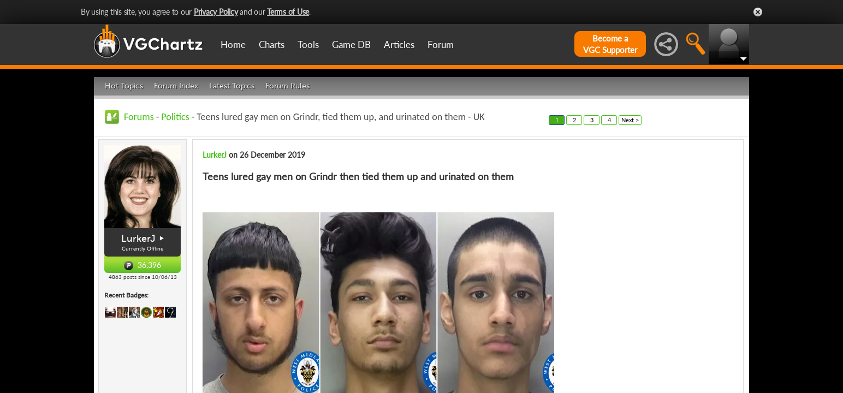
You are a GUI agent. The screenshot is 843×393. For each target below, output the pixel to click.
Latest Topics (231, 86)
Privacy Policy (216, 11)
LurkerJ (138, 238)
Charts (271, 44)
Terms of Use (288, 11)
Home (233, 44)
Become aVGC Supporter (610, 44)
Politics (175, 117)
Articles (399, 44)
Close (757, 12)
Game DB (351, 44)
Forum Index (176, 86)
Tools (308, 44)
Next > (630, 119)
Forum (441, 44)
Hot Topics (124, 86)
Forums (139, 117)
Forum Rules (287, 86)
